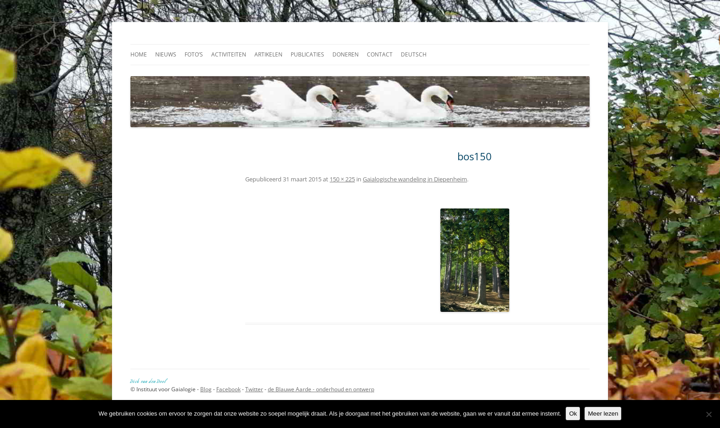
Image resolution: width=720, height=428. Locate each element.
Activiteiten (228, 54)
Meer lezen (603, 413)
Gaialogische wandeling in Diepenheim (415, 179)
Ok (573, 413)
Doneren (345, 54)
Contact (380, 54)
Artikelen (268, 54)
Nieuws (165, 54)
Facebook (228, 389)
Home (138, 54)
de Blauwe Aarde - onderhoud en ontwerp (321, 389)
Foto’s (194, 54)
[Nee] (708, 414)
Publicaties (307, 54)
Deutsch (414, 54)
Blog (206, 389)
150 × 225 (342, 179)
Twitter (254, 389)
